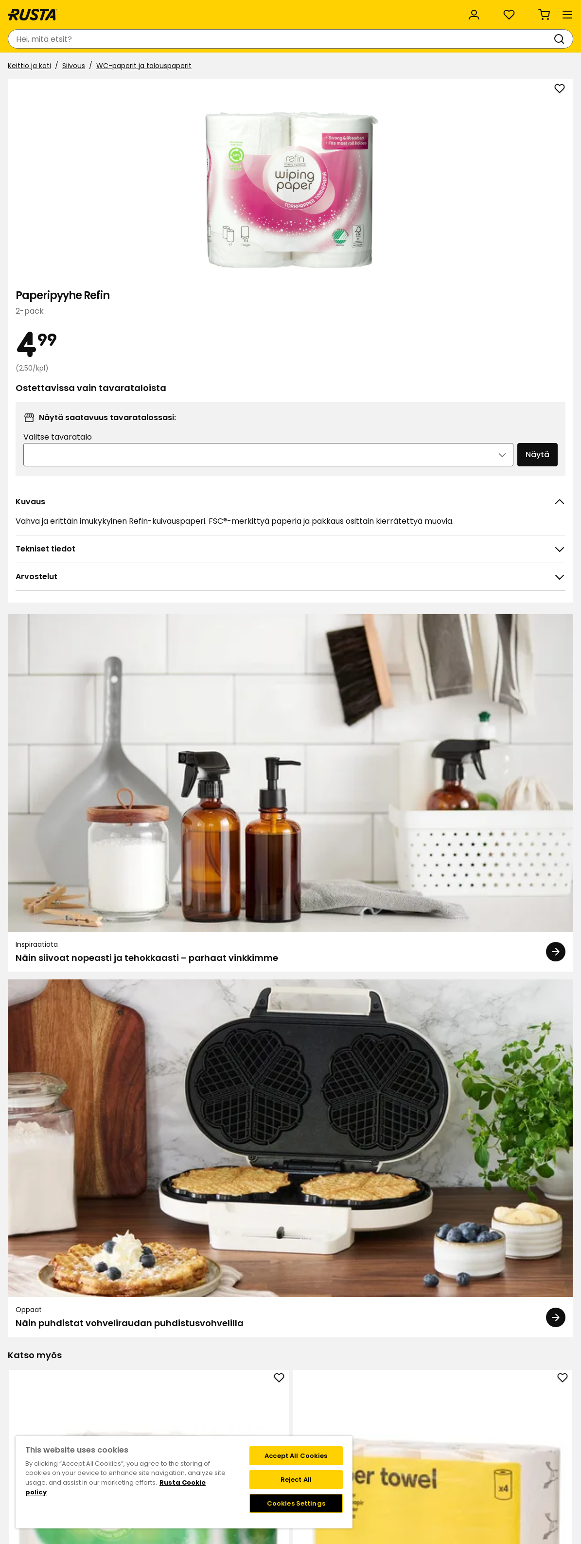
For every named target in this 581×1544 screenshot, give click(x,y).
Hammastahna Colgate (516, 1166)
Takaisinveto (107, 1408)
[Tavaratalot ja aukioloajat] (387, 39)
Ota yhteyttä (108, 1387)
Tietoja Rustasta (213, 1397)
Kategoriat (266, 11)
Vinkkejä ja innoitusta (114, 66)
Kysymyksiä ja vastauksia (128, 1397)
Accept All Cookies (295, 1455)
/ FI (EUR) (536, 11)
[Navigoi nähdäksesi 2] (297, 1332)
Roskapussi (178, 1171)
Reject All (296, 1479)
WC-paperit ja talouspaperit (147, 91)
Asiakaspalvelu (39, 11)
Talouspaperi (178, 909)
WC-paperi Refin (290, 1166)
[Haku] (316, 39)
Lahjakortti (103, 1418)
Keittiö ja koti (33, 91)
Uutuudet (187, 66)
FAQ (301, 1418)
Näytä (514, 325)
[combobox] (201, 39)
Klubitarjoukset (319, 1387)
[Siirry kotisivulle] (45, 39)
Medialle (199, 1428)
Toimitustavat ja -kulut (407, 1418)
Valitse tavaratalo (411, 307)
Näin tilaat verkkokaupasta (413, 1397)
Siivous (77, 91)
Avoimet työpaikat (217, 1418)
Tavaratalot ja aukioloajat (229, 1387)
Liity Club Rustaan (324, 1397)
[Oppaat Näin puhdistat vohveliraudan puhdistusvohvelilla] (432, 629)
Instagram (311, 1428)
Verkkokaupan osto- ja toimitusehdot (431, 1438)
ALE (266, 66)
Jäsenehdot (314, 1408)
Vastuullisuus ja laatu (123, 11)
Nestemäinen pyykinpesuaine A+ (65, 1171)
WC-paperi (403, 1166)
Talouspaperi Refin (65, 909)
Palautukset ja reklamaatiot (414, 1428)
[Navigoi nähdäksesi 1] (284, 1332)
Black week (386, 1387)
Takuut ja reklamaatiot (124, 1428)
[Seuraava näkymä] (561, 1192)
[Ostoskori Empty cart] (554, 39)
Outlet (232, 66)
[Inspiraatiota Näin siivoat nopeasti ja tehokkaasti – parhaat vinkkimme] (149, 629)
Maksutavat (388, 1408)
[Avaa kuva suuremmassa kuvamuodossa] (334, 340)
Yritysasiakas (204, 11)
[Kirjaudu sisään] (465, 39)
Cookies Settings (296, 1503)
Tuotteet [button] (34, 67)
